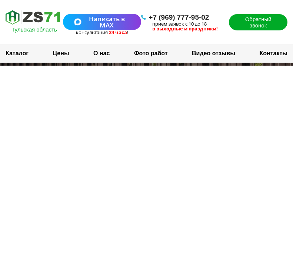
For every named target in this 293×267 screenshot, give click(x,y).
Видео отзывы (213, 53)
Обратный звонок (258, 22)
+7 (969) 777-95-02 (179, 17)
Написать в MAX (99, 21)
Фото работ (151, 53)
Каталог (17, 53)
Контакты (273, 53)
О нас (101, 53)
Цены (61, 53)
